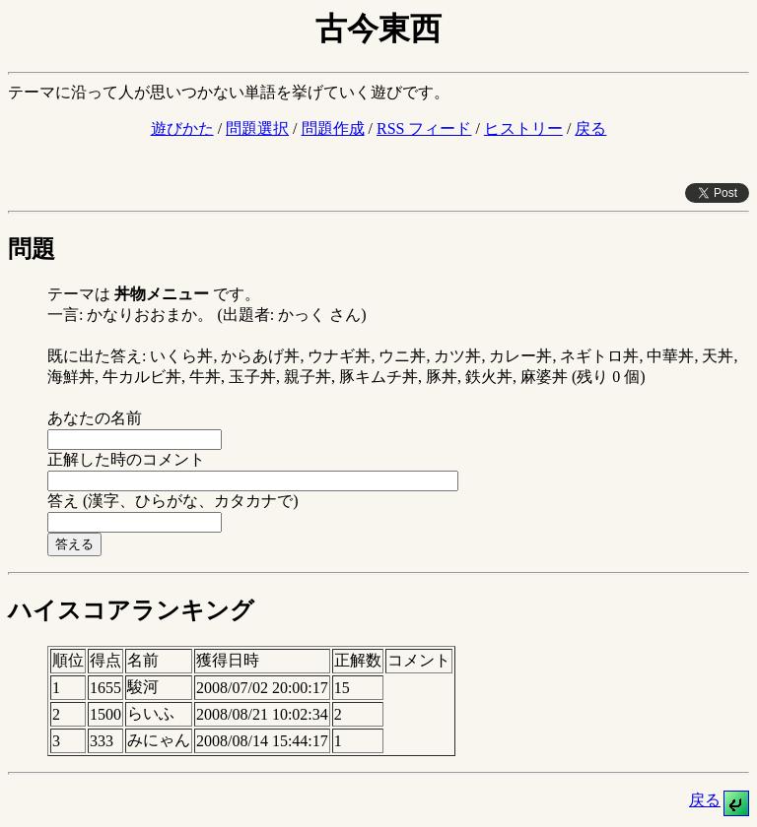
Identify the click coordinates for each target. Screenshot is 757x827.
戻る (590, 128)
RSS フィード (424, 128)
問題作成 (333, 128)
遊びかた (182, 128)
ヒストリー (523, 128)
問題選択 (257, 128)
